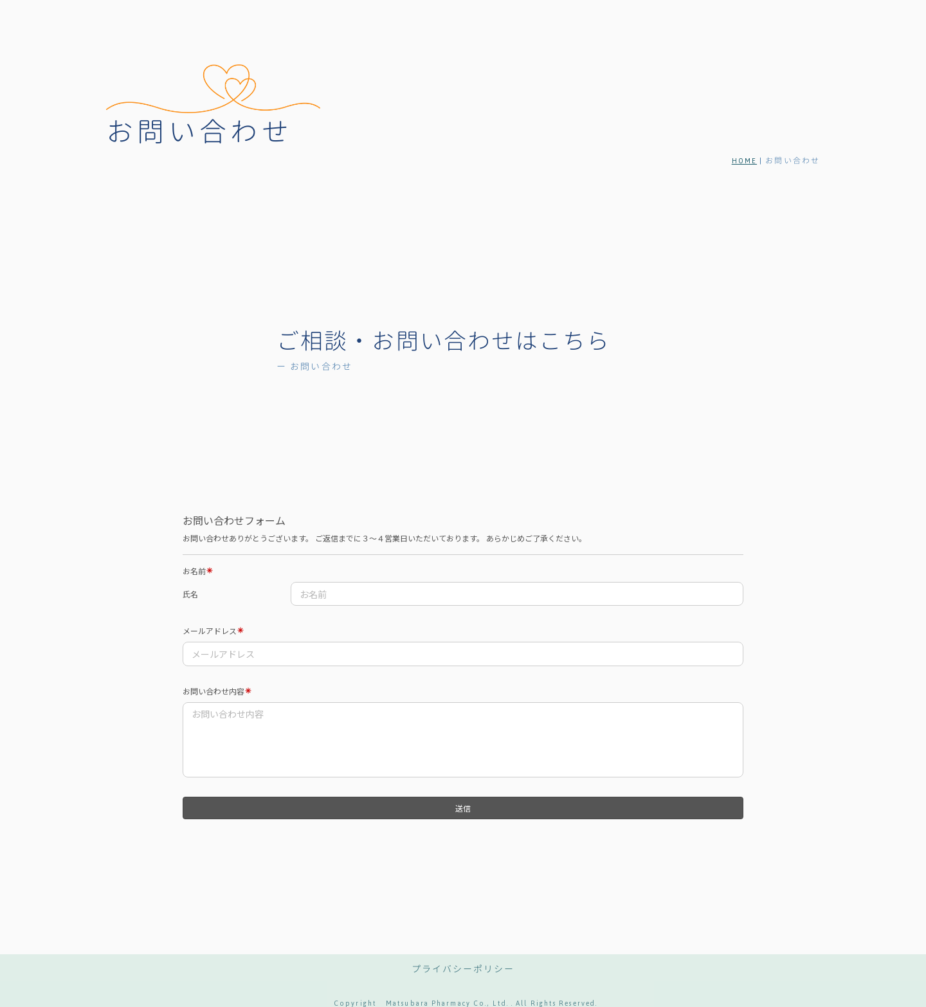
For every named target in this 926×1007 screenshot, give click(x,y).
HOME (744, 160)
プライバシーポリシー (463, 969)
